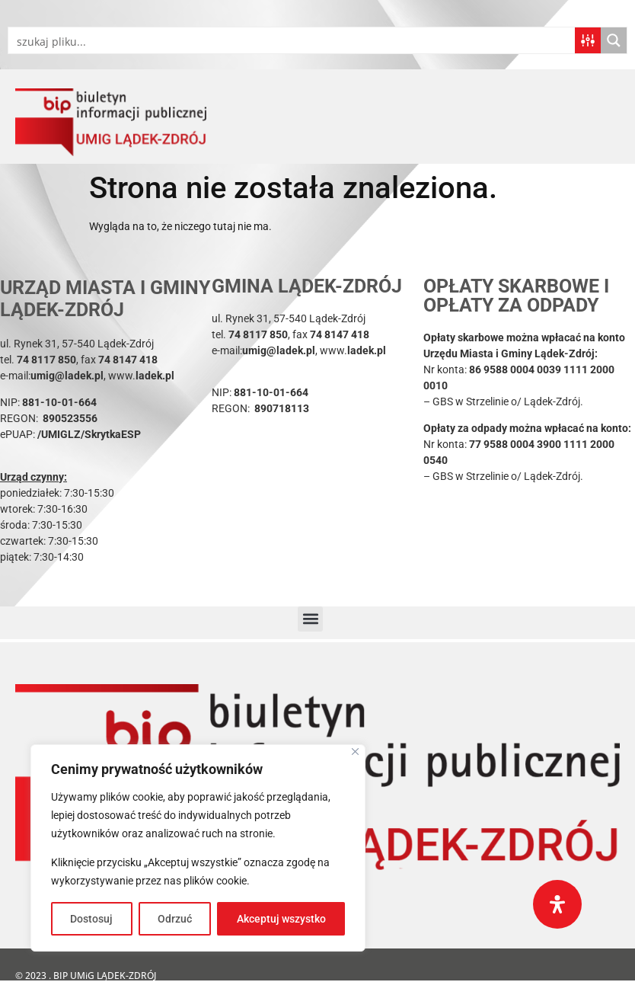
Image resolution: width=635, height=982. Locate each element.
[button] (310, 619)
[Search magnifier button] (614, 40)
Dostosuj (91, 919)
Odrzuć (175, 919)
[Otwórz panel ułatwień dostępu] (557, 904)
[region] (197, 848)
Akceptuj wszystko (281, 919)
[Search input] (292, 40)
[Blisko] (355, 751)
